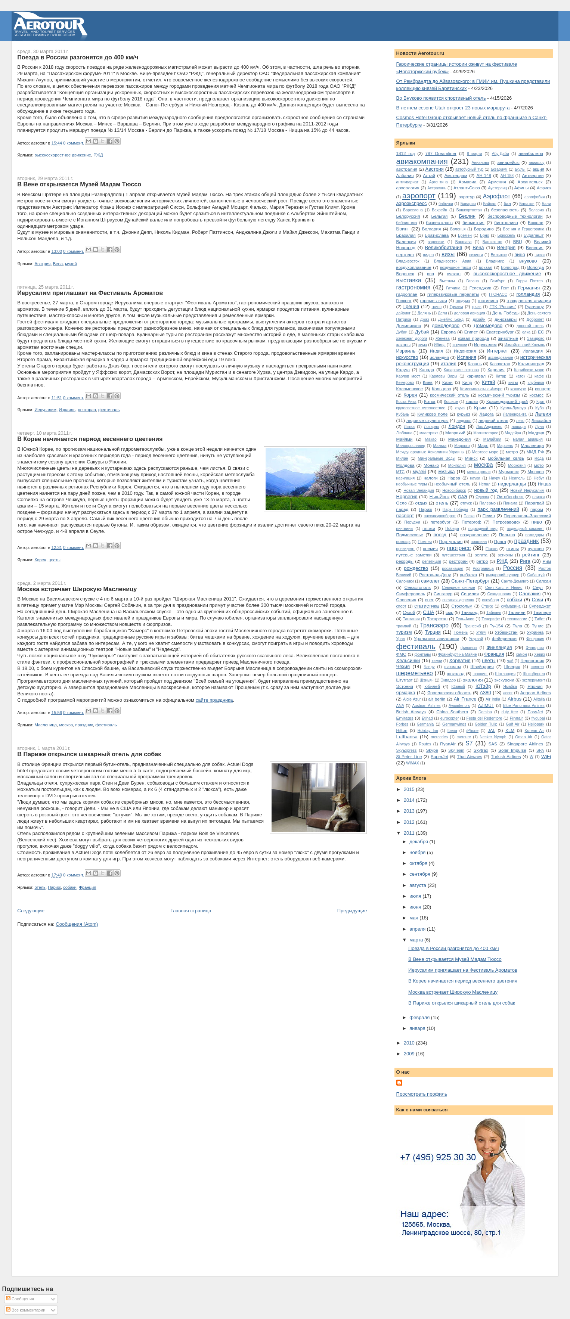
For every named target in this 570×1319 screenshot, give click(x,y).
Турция (433, 632)
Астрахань (436, 188)
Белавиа (536, 210)
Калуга (403, 369)
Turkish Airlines (506, 756)
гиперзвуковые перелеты (453, 294)
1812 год (405, 153)
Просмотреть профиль (421, 1094)
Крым (480, 407)
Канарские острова (461, 370)
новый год (486, 490)
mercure (464, 737)
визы (448, 254)
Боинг (402, 229)
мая (414, 918)
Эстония (404, 686)
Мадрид (536, 432)
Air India (493, 699)
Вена (58, 263)
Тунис (537, 625)
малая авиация (528, 439)
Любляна (404, 433)
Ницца (544, 483)
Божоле (535, 222)
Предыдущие (352, 910)
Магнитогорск (485, 433)
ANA (400, 706)
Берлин (467, 216)
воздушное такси (455, 268)
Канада (426, 369)
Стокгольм (461, 605)
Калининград (531, 363)
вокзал (486, 267)
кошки (471, 401)
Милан (402, 458)
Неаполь (517, 478)
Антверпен (532, 175)
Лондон (456, 426)
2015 (410, 789)
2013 (410, 811)
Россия (512, 568)
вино (519, 254)
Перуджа (413, 522)
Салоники (405, 581)
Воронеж (405, 273)
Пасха (469, 516)
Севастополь (418, 587)
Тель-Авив (465, 619)
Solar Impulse (512, 750)
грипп (436, 307)
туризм (404, 632)
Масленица (45, 725)
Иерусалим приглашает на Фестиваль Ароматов (90, 292)
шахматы (452, 667)
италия (448, 363)
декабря (419, 841)
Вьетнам (447, 281)
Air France (465, 699)
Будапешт (534, 235)
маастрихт (428, 433)
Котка (429, 401)
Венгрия (506, 247)
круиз (460, 408)
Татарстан (437, 618)
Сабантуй (536, 575)
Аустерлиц (497, 188)
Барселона (412, 210)
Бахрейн (439, 210)
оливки (538, 497)
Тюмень (460, 632)
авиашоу (536, 163)
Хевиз (539, 654)
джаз (424, 319)
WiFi (546, 756)
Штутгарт (404, 680)
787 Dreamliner (440, 153)
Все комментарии (25, 1310)
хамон (521, 654)
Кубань (402, 414)
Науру (494, 478)
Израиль (67, 409)
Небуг (539, 478)
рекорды (404, 561)
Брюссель (506, 235)
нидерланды (512, 484)
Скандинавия (499, 594)
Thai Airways (469, 756)
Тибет (540, 619)
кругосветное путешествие (421, 408)
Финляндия (499, 647)
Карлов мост (408, 376)
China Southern (452, 711)
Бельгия (439, 216)
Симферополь (410, 593)
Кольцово (441, 388)
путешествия (453, 555)
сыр (449, 612)
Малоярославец (410, 446)
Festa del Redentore (484, 718)
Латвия (543, 414)
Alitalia (539, 699)
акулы (520, 169)
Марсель (505, 446)
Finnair (516, 718)
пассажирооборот (439, 516)
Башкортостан (469, 210)
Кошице (451, 402)
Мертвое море (485, 452)
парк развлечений (498, 509)
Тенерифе (490, 619)
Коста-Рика (406, 402)
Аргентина (438, 182)
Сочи (537, 599)
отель (39, 887)
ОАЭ (462, 496)
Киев (428, 382)
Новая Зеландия (418, 490)
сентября (420, 874)
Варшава (463, 242)
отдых (421, 502)
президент (405, 549)
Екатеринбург (500, 331)
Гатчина (453, 288)
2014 (410, 800)
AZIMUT (486, 705)
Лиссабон (541, 420)
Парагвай (534, 502)
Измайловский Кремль (524, 345)
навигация (405, 478)
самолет (430, 581)
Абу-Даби (500, 154)
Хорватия (460, 660)
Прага (500, 541)
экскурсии (504, 679)
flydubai (538, 718)
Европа (448, 331)
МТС (400, 472)
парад (402, 509)
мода (539, 458)
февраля (420, 1017)
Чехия (403, 666)
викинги (476, 255)
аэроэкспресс (411, 203)
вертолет (405, 254)
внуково (528, 261)
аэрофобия (534, 197)
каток (520, 376)
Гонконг (404, 300)
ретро (482, 561)
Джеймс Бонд (451, 319)
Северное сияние (458, 588)
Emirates (404, 718)
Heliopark (536, 724)
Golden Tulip (486, 724)
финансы (469, 648)
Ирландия (533, 350)
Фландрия (535, 648)
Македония (459, 439)
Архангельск (529, 181)
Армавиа (467, 181)
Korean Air (534, 731)
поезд (439, 534)
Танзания (411, 619)
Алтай (429, 175)
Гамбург (497, 281)
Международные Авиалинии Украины (430, 452)
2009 (410, 1053)
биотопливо (506, 222)
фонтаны (423, 654)
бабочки (446, 204)
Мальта (440, 446)
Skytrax (481, 750)
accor (507, 693)
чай (510, 661)
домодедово (445, 325)
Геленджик (480, 287)
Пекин (489, 515)
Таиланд (469, 612)
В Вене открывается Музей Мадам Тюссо (79, 184)
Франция (87, 887)
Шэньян (426, 680)
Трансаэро (434, 625)
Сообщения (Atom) (77, 924)
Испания (466, 357)
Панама (510, 503)
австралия (406, 169)
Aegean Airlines (535, 692)
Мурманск (509, 471)
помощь (403, 542)
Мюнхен (535, 471)
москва (66, 725)
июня (415, 907)
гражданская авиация (529, 300)
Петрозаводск (506, 521)
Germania (425, 724)
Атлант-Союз (466, 187)
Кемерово (405, 383)
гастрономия (413, 287)
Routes (425, 744)
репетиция (431, 561)
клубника (535, 383)
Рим (546, 561)
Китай (488, 382)
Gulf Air (512, 724)
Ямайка (510, 687)
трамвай (403, 626)
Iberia (452, 731)
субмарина (510, 606)
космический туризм (499, 394)
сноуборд (490, 600)
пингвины (404, 529)
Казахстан (500, 363)
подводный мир (483, 529)
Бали (546, 204)
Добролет (535, 319)
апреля (418, 929)
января (418, 1028)
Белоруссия (408, 216)
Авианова (480, 163)
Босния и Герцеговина (524, 229)
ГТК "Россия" (502, 306)
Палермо (487, 503)
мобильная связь (506, 458)
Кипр (467, 382)
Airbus (514, 699)
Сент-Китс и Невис (503, 588)
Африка (544, 188)
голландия (528, 294)
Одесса (482, 497)
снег (429, 599)
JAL (491, 730)
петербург (441, 521)
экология (473, 680)
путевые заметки (414, 554)
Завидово (535, 338)
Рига (525, 561)
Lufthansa (407, 736)
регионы (505, 555)
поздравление (474, 534)
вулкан (454, 273)
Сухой (409, 612)
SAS (493, 743)
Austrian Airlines (426, 706)
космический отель (449, 394)
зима (422, 345)
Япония (535, 686)
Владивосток (407, 261)
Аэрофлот (496, 196)
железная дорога (411, 338)
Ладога (487, 414)
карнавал (476, 375)
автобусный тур (469, 169)
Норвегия (407, 496)
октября (418, 863)
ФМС (401, 654)
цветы (55, 560)
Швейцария (481, 666)
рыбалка (468, 574)
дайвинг (403, 313)
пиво (537, 522)
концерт (543, 388)
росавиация (452, 569)
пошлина (479, 542)
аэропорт (419, 195)
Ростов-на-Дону (435, 574)
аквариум (498, 169)
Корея (40, 560)
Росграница (483, 569)
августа (418, 885)
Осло (401, 502)
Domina (485, 712)
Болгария (431, 228)
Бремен (465, 235)
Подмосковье (409, 534)
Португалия (451, 541)
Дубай (422, 332)
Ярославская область (449, 692)
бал (507, 203)
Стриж (487, 606)
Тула (517, 625)
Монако (431, 465)
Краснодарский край (507, 401)
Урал (400, 639)
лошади (518, 427)
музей (71, 263)
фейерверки (504, 638)
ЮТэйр (483, 686)
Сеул (538, 587)
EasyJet (535, 711)
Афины (521, 187)
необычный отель (452, 483)
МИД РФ (535, 451)
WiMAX (412, 763)
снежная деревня (458, 600)
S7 (469, 743)
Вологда (535, 267)
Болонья (457, 229)
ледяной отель (493, 420)
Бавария (468, 204)
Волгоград (510, 268)
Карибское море (529, 370)
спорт (401, 606)
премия (430, 548)
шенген (537, 667)
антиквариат (407, 182)
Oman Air (523, 737)
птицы (513, 548)
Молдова (405, 465)
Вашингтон (492, 242)
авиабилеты (530, 153)
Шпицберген (534, 674)
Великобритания (443, 247)
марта (416, 940)
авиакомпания (422, 161)
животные (508, 338)
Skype (432, 750)
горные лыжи (433, 300)
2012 (410, 822)
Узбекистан (506, 632)
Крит (540, 402)
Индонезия (465, 350)
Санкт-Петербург (470, 581)
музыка (446, 471)
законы (403, 344)
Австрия (42, 263)
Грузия (456, 306)
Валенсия (406, 241)
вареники (436, 242)
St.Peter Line (409, 756)
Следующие (30, 910)
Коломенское (409, 388)
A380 (485, 692)
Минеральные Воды (436, 458)
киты (513, 382)
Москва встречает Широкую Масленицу (77, 589)
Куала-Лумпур (513, 408)
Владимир (495, 261)
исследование (500, 358)
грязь (476, 307)
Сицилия (470, 593)
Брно (484, 235)
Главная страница (190, 910)
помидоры (535, 535)
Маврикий (455, 432)
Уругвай (476, 639)
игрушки (459, 345)
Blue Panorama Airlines (524, 706)
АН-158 (507, 176)
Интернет (497, 351)
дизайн (479, 319)
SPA (540, 750)
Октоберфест (510, 496)
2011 (410, 833)
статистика (426, 606)
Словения (406, 599)
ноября (418, 852)
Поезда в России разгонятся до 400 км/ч (77, 57)
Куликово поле (432, 414)
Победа (452, 529)
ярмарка (405, 692)
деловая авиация (469, 313)
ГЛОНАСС (498, 294)
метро (512, 451)
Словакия (529, 593)
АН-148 (483, 175)
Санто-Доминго (515, 581)
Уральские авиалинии (436, 638)
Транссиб (472, 626)
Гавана (472, 281)
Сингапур (443, 593)
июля (415, 896)
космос (536, 394)
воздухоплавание (413, 267)
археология (407, 187)
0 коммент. (73, 143)
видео (428, 255)
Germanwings (454, 724)
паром (536, 509)
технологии (517, 619)
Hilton (402, 730)
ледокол (463, 421)
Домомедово (488, 325)
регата (480, 554)
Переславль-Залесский (527, 515)
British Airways (411, 711)
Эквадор (448, 680)
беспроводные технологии (514, 216)
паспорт (405, 515)
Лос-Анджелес (489, 427)
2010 (410, 1043)
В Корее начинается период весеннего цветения (89, 438)
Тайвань (493, 613)
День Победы (506, 312)
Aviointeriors (459, 706)
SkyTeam (456, 750)
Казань (475, 363)
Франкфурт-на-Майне (457, 654)
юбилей (432, 686)
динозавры (506, 319)
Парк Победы (455, 510)
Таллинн (517, 612)
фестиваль (109, 409)
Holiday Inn (428, 731)
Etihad (427, 718)
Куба (539, 408)
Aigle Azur (412, 699)
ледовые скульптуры (427, 420)
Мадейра (513, 433)
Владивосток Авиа (452, 261)
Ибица (440, 345)
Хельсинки (408, 660)
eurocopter (449, 718)
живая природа (473, 338)
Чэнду (429, 667)
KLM (509, 730)
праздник (84, 725)
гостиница (488, 300)
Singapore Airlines (525, 743)
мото (538, 465)
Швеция (512, 666)
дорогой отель (530, 326)
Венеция (534, 247)
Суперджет (540, 605)
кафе (539, 376)
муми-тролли (479, 472)
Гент (505, 288)
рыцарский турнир (502, 575)
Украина (535, 632)
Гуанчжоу (534, 306)
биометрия (473, 222)
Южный (458, 687)
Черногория (532, 660)
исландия (439, 357)
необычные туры (411, 484)
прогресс (459, 548)
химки (436, 661)
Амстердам (455, 175)
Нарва (453, 477)
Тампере (542, 612)
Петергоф (471, 521)
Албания (405, 175)
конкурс (518, 388)
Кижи (447, 382)
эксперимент (533, 680)
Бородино (484, 228)
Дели (442, 313)
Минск (471, 458)
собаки (70, 887)
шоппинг (480, 674)
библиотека (406, 223)
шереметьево (414, 673)
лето (520, 421)
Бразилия (406, 235)
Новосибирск (454, 490)
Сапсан (543, 580)
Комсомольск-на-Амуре (481, 389)
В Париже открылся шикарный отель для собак (89, 754)
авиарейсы (508, 162)
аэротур (467, 196)
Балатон (526, 204)
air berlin (437, 698)
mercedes (439, 737)
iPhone (472, 731)
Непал (484, 484)
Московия (517, 465)
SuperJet (439, 756)
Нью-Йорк (440, 496)
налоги (430, 477)
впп (430, 273)
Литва (409, 427)
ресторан (87, 409)
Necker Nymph (493, 737)
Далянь (424, 313)
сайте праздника (214, 700)
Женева (443, 338)
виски (540, 255)
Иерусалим (45, 409)
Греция (411, 306)
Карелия (496, 369)
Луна (539, 427)
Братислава (437, 235)
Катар (501, 376)
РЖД (98, 155)
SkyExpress (406, 750)
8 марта (474, 154)
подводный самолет (525, 529)
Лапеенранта (514, 414)
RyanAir (448, 743)
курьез (463, 414)
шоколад (456, 673)
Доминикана (408, 325)
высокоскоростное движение (62, 155)
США (428, 612)
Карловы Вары (443, 376)
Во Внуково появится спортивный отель (441, 98)
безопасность (504, 209)
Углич (481, 632)
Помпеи (425, 542)
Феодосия (535, 639)
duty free (509, 712)
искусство (407, 357)
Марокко (462, 446)
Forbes (402, 724)
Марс (483, 445)
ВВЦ (517, 241)
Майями (404, 439)
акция (538, 169)
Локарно (431, 427)
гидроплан (407, 294)
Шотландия (505, 674)
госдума (463, 301)
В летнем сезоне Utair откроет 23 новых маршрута (453, 108)
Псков (492, 548)
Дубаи (402, 332)
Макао (431, 439)
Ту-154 (496, 625)
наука (475, 478)
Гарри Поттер (529, 281)
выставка (408, 280)
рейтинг (531, 555)
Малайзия (492, 439)
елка (526, 332)
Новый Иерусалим (527, 490)
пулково (536, 548)
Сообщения (20, 1299)
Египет (471, 331)
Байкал (489, 204)
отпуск (466, 503)
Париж (54, 887)
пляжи (428, 528)
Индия (436, 350)
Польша (507, 534)
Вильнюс (499, 255)
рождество (416, 568)
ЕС (541, 331)
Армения (497, 181)
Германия (529, 288)
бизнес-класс (439, 222)
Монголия (457, 465)
